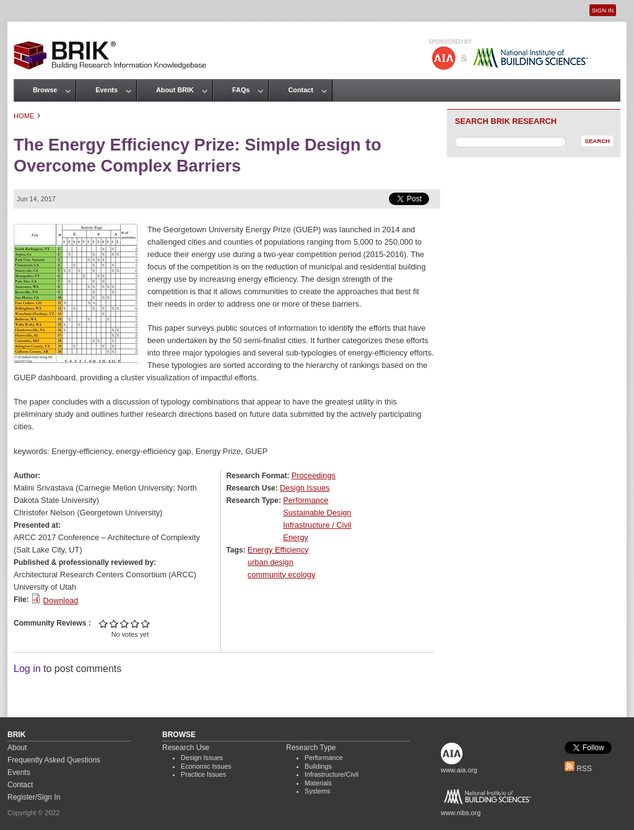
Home (24, 116)
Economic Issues (206, 766)
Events (106, 90)
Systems (317, 791)
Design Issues (304, 487)
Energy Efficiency (278, 549)
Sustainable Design (317, 512)
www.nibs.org (460, 812)
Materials (318, 783)
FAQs (241, 90)
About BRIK (175, 90)
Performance (305, 500)
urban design (270, 562)
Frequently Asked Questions (53, 760)
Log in (27, 668)
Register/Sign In (33, 797)
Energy (295, 537)
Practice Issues (203, 774)
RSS (578, 768)
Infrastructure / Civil (317, 525)
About (17, 747)
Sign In (603, 10)
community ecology (282, 574)
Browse (45, 90)
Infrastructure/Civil (331, 774)
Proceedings (314, 475)
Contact (300, 90)
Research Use (185, 747)
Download (61, 600)
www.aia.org (459, 770)
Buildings (318, 766)
